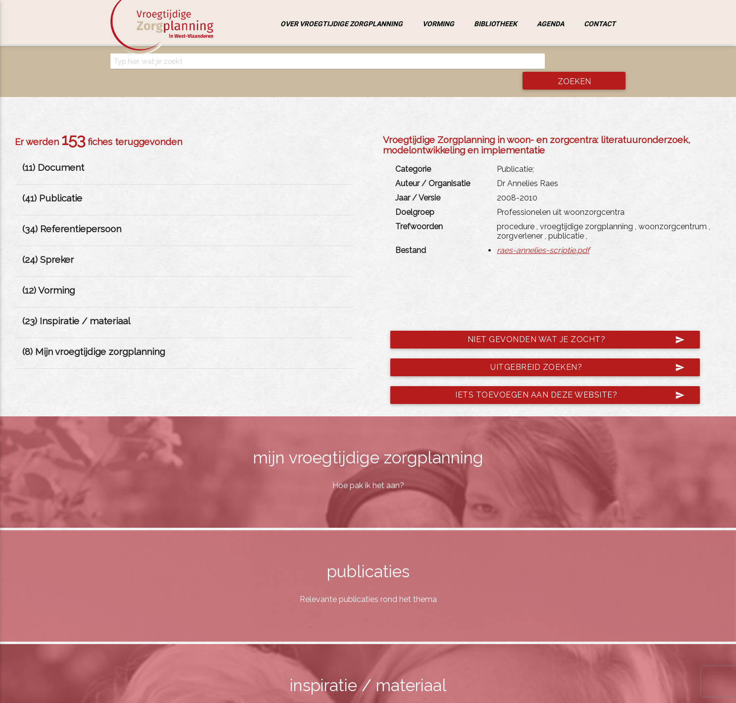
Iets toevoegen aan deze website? (562, 377)
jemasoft (470, 692)
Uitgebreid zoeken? (579, 349)
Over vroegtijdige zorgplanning (341, 23)
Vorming (438, 23)
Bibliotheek (495, 23)
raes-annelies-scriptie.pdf (543, 232)
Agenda (550, 23)
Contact (600, 23)
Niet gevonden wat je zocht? (568, 321)
